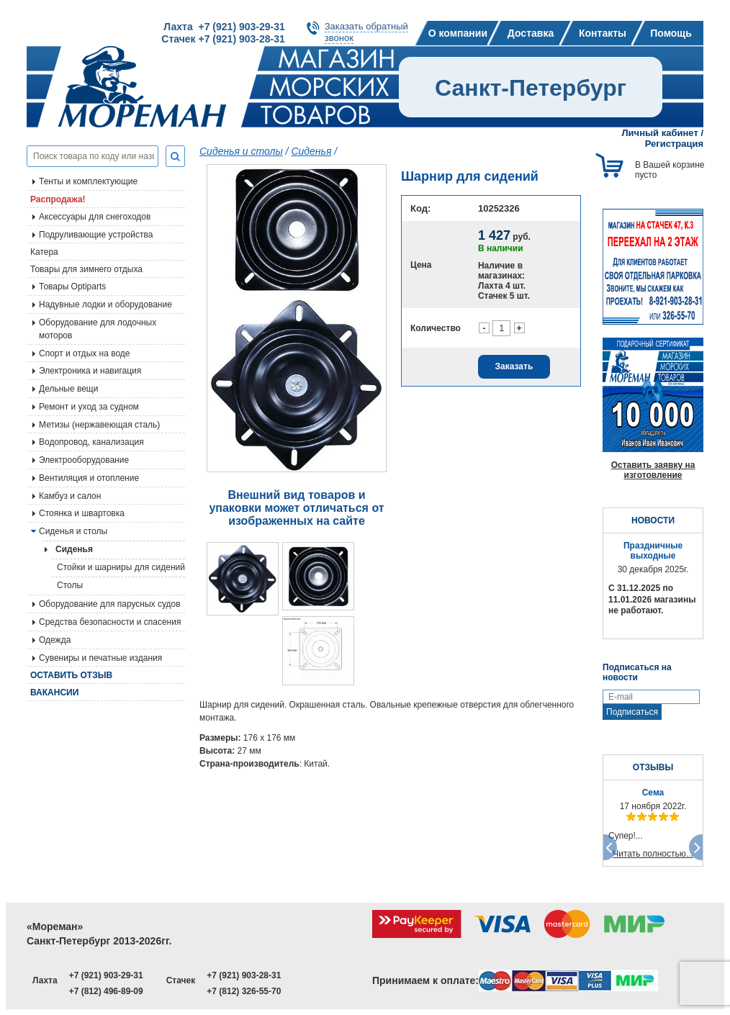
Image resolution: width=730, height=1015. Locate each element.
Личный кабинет (660, 132)
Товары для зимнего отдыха (86, 269)
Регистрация (674, 143)
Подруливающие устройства (96, 235)
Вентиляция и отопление (89, 478)
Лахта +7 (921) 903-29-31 (223, 26)
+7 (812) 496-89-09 (106, 991)
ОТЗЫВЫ (653, 767)
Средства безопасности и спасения (110, 622)
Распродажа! (58, 199)
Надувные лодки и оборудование (105, 304)
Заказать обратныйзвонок (366, 32)
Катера (44, 252)
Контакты (602, 33)
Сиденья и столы (73, 531)
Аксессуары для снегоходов (94, 217)
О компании (457, 33)
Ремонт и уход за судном (89, 407)
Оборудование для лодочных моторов (97, 328)
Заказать (514, 366)
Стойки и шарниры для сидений (121, 567)
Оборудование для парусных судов (110, 604)
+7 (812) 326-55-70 (244, 991)
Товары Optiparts (72, 286)
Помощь (671, 33)
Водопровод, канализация (91, 442)
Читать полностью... (653, 854)
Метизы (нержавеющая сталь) (99, 425)
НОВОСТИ (653, 520)
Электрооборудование (84, 460)
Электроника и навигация (90, 371)
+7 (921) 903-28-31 (244, 975)
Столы (70, 585)
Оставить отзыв (71, 675)
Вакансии (54, 692)
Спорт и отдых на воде (84, 353)
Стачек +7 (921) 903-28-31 (222, 39)
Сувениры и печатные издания (100, 658)
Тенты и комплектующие (88, 181)
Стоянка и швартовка (82, 513)
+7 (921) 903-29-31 (106, 975)
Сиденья (311, 151)
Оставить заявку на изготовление (653, 470)
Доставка (531, 33)
